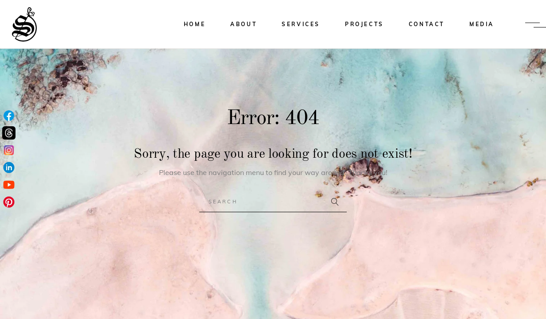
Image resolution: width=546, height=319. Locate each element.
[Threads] (8, 133)
